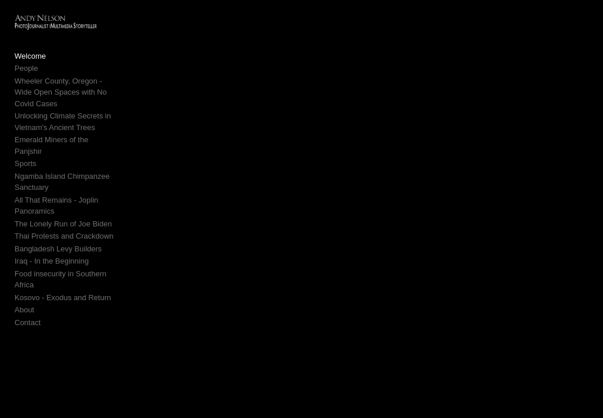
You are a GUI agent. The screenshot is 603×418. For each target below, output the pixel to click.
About (24, 278)
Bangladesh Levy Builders (58, 228)
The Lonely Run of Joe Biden (63, 203)
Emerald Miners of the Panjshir (66, 131)
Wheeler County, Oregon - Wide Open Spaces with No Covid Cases (73, 89)
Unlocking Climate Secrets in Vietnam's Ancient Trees (63, 113)
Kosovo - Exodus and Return (63, 265)
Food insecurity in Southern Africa (71, 253)
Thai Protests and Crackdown (64, 215)
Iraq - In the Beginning (52, 240)
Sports (26, 143)
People (26, 70)
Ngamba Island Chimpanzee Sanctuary (62, 162)
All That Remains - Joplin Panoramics (56, 185)
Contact (28, 290)
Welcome (30, 58)
